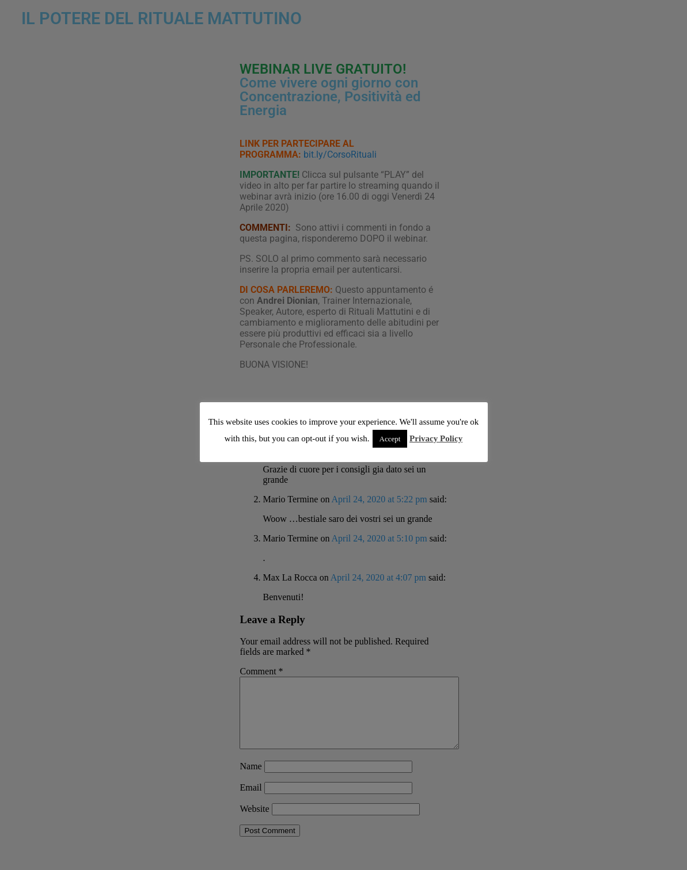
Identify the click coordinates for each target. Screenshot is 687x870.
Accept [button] (390, 438)
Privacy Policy (435, 438)
